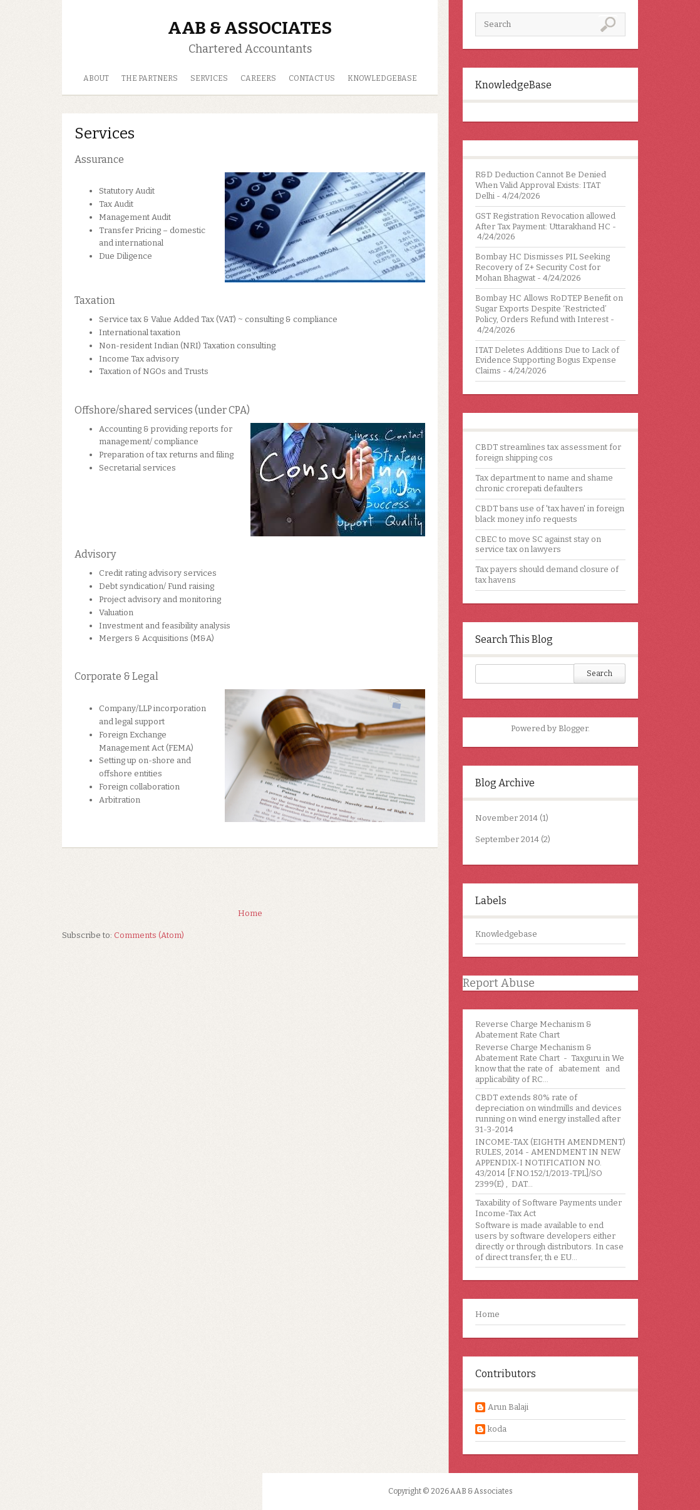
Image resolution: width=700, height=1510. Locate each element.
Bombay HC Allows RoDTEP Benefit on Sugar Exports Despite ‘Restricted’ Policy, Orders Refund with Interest (549, 308)
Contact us (312, 78)
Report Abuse (499, 983)
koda (497, 1429)
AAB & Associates (250, 28)
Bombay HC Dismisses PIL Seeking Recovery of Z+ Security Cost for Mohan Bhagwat (542, 267)
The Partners (149, 78)
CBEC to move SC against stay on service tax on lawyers (538, 544)
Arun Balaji (508, 1407)
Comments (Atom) (149, 935)
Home (487, 1314)
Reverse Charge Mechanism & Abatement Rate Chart (533, 1029)
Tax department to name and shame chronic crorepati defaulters (544, 483)
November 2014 (506, 818)
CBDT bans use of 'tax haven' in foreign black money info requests (549, 514)
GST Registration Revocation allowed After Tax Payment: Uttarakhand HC (545, 221)
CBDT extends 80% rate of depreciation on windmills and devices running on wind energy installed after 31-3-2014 (548, 1113)
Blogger (573, 728)
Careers (258, 78)
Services (209, 78)
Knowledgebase (506, 934)
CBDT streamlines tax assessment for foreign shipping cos (548, 452)
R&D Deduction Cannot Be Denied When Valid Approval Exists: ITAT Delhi (540, 185)
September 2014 (507, 839)
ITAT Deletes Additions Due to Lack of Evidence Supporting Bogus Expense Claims (547, 360)
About (96, 78)
